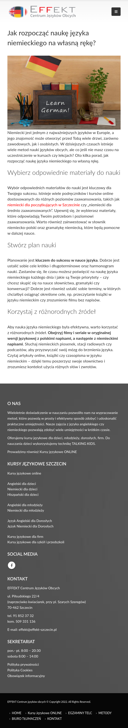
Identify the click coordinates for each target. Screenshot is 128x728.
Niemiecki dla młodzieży (25, 510)
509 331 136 (25, 621)
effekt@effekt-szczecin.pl (38, 629)
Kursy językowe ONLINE (58, 452)
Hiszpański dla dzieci (22, 494)
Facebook (11, 565)
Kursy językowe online (24, 473)
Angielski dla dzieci (21, 483)
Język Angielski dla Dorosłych (29, 521)
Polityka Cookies (20, 670)
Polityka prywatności (23, 664)
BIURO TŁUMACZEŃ (26, 719)
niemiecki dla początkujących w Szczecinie (43, 204)
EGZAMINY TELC (80, 713)
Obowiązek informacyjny (26, 676)
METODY (104, 713)
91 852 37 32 (23, 616)
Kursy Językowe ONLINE (45, 713)
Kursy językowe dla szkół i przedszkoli (35, 542)
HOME (16, 713)
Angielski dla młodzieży (25, 505)
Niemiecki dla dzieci (22, 489)
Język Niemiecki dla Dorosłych (30, 526)
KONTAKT (54, 719)
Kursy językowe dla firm (25, 536)
